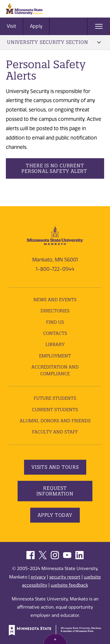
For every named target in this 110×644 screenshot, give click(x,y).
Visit (11, 26)
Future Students (55, 398)
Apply (36, 26)
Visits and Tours (55, 467)
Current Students (55, 409)
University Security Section (54, 42)
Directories (55, 311)
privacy (38, 577)
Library (55, 344)
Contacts (55, 333)
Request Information (55, 491)
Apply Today (55, 515)
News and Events (55, 299)
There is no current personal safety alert (54, 168)
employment (55, 356)
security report (64, 577)
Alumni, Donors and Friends (55, 420)
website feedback (69, 585)
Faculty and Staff (55, 432)
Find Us (55, 322)
